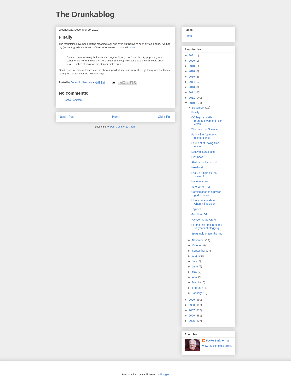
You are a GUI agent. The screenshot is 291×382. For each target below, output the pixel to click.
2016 (192, 71)
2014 (192, 81)
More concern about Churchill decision (203, 202)
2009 (192, 299)
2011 (192, 97)
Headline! (197, 167)
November (198, 240)
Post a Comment (73, 99)
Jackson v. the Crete (203, 219)
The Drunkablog (85, 14)
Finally (195, 112)
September (199, 250)
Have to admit (199, 181)
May (195, 271)
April (195, 277)
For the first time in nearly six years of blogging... (206, 226)
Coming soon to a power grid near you (206, 193)
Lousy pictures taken (203, 151)
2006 (192, 315)
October (197, 245)
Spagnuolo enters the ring (206, 233)
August (196, 256)
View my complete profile (217, 345)
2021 (192, 55)
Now (132, 47)
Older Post (165, 116)
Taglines (196, 209)
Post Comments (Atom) (123, 126)
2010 (192, 102)
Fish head (197, 157)
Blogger (164, 374)
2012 (192, 92)
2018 (192, 65)
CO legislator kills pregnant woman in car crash (206, 121)
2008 (192, 304)
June (195, 266)
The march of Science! (204, 129)
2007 (192, 310)
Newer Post (66, 116)
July (195, 261)
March (196, 282)
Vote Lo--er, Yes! (201, 186)
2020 (192, 60)
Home (116, 116)
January (197, 293)
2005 (192, 320)
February (198, 287)
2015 (192, 76)
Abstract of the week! (204, 162)
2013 (192, 87)
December (198, 107)
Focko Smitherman (218, 340)
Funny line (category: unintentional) (204, 136)
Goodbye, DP (199, 214)
